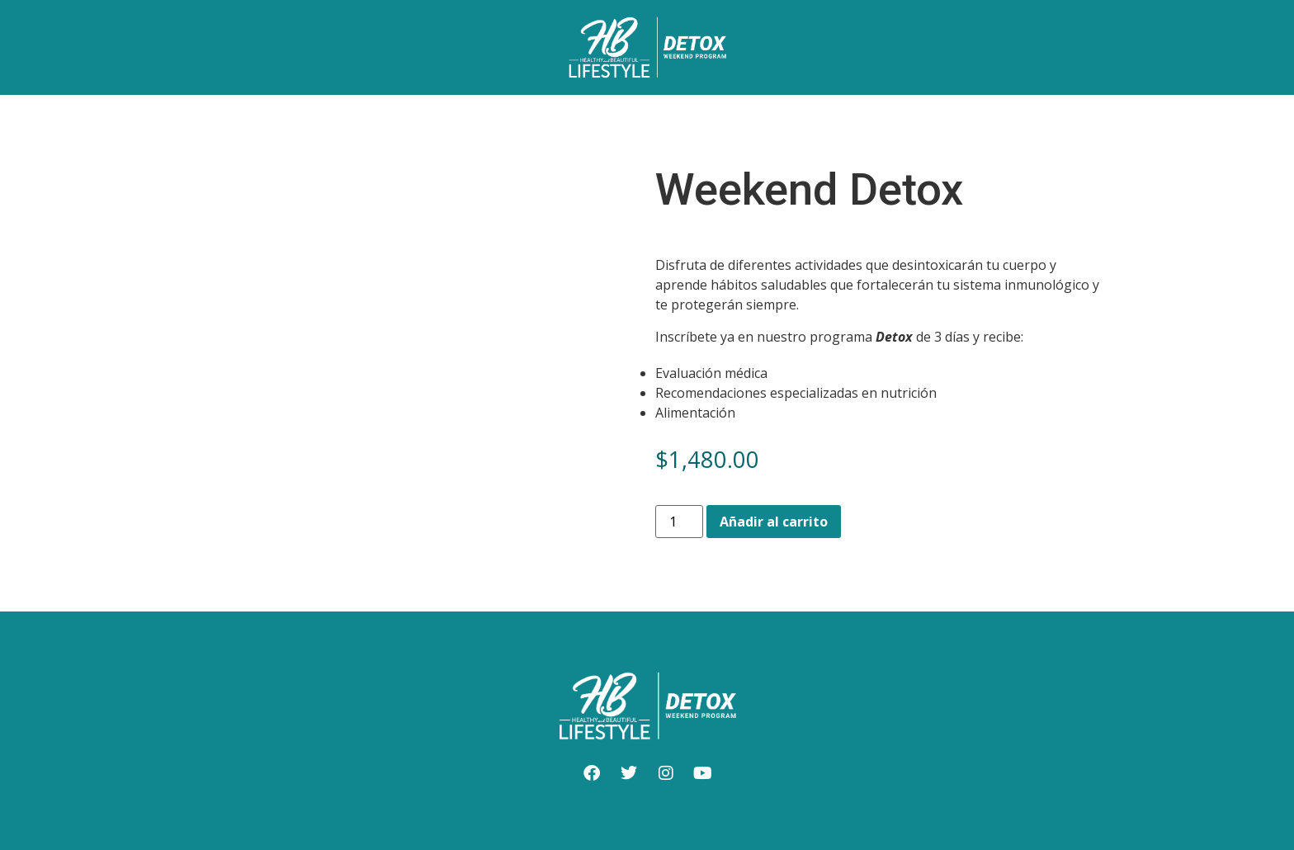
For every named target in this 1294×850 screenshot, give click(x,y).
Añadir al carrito (774, 521)
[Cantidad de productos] (679, 521)
